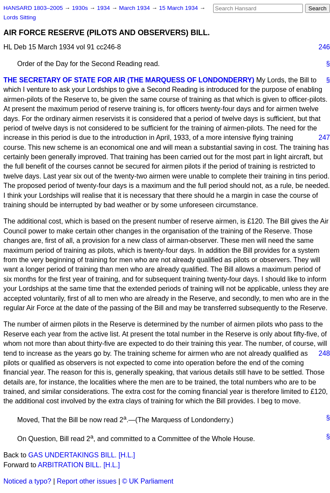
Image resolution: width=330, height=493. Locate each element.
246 (324, 47)
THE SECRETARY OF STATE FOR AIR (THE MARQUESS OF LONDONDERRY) (128, 80)
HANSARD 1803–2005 (33, 8)
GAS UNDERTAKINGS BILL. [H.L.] (81, 455)
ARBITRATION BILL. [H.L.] (79, 465)
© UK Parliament (147, 481)
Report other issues (86, 481)
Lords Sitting (19, 17)
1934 (104, 8)
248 (324, 353)
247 (324, 137)
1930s (80, 8)
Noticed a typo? (27, 481)
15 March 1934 (179, 8)
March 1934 (135, 8)
